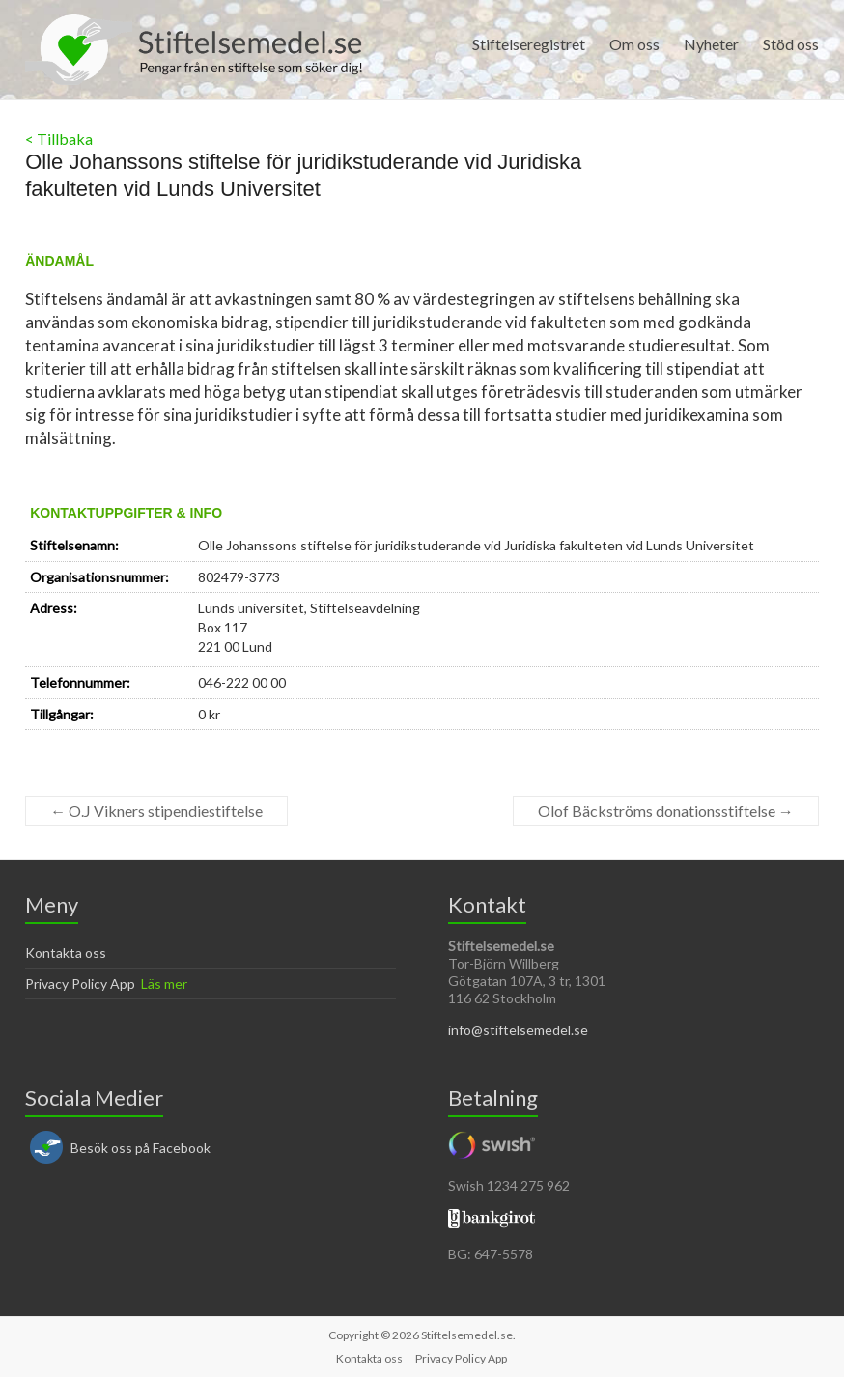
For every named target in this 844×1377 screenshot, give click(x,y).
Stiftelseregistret (528, 44)
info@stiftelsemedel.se (518, 1030)
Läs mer (164, 983)
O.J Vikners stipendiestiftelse (156, 810)
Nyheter (711, 44)
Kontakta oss (65, 952)
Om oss (634, 44)
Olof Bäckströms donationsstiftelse (666, 810)
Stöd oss (791, 44)
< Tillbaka (59, 138)
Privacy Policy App (80, 983)
